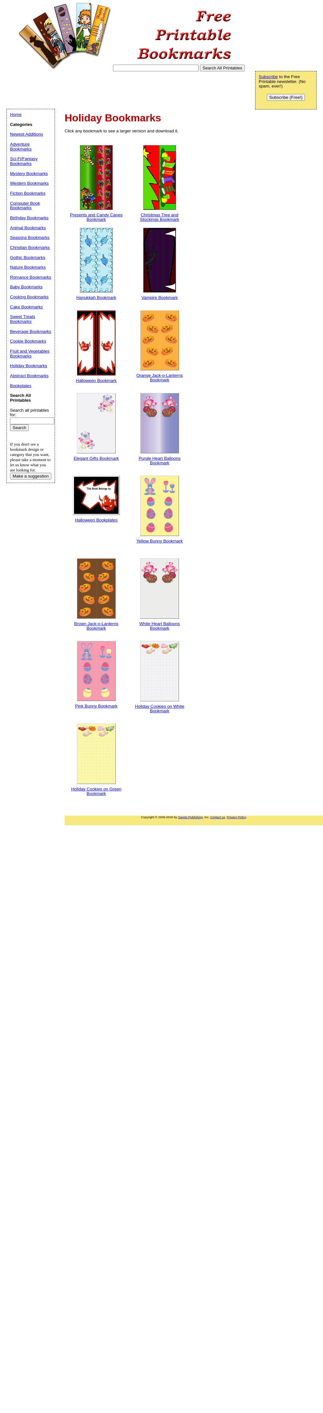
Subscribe (268, 76)
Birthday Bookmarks (29, 217)
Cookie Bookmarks (28, 341)
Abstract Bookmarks (29, 375)
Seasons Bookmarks (29, 237)
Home (16, 114)
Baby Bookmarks (26, 286)
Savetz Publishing (190, 817)
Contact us (217, 817)
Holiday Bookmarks (28, 365)
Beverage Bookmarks (30, 331)
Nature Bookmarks (28, 267)
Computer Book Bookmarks (25, 206)
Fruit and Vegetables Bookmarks (29, 353)
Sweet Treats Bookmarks (22, 319)
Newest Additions (26, 134)
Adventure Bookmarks (21, 146)
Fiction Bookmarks (28, 193)
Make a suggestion (31, 476)
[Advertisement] (124, 90)
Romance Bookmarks (30, 277)
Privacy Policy (236, 817)
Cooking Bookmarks (29, 296)
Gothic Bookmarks (27, 257)
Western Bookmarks (29, 183)
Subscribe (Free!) (286, 97)
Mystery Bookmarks (29, 173)
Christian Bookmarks (30, 247)
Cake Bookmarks (26, 306)
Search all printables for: (29, 413)
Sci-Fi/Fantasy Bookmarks (23, 161)
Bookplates (20, 385)
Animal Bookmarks (28, 227)
